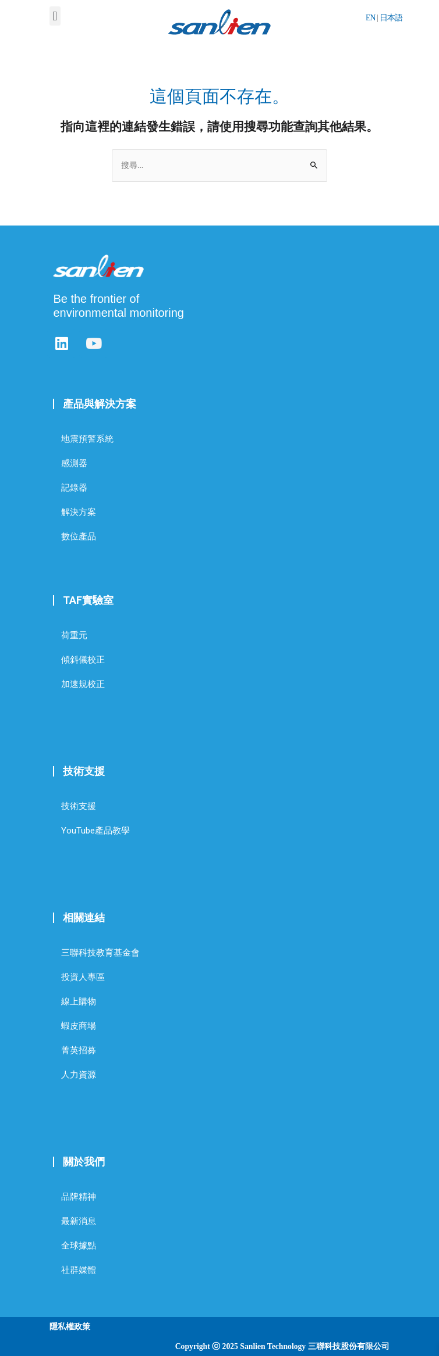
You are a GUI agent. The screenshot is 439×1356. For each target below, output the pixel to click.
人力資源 (78, 1074)
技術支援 (78, 806)
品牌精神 (78, 1197)
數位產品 (78, 536)
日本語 (391, 17)
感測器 (74, 463)
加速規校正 (83, 684)
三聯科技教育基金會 (100, 952)
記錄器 (74, 487)
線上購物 (78, 1001)
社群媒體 (78, 1270)
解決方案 (78, 512)
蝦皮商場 (78, 1026)
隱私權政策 (69, 1326)
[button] (55, 16)
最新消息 (78, 1221)
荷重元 (74, 635)
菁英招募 (78, 1050)
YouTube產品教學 (95, 830)
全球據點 (78, 1245)
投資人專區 (83, 977)
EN (371, 17)
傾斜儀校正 (83, 659)
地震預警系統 (87, 439)
